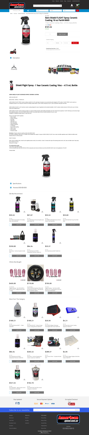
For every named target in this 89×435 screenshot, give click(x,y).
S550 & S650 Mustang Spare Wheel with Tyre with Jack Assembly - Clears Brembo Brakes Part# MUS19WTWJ (35, 289)
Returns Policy (43, 420)
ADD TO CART (62, 34)
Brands (61, 1)
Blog (65, 1)
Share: (48, 25)
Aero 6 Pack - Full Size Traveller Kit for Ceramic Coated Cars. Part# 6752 (34, 357)
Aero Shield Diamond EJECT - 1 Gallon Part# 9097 (16, 326)
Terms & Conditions (13, 428)
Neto (49, 433)
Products (16, 10)
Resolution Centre (12, 423)
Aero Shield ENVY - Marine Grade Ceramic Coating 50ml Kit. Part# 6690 (17, 388)
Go (77, 10)
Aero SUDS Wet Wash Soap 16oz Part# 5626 (70, 220)
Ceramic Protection (21, 13)
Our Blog (26, 420)
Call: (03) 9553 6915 (76, 1)
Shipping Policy (44, 425)
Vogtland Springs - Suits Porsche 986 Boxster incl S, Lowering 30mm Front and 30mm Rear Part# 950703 (53, 289)
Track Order (11, 420)
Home (53, 1)
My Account (11, 417)
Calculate (75, 43)
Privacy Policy (43, 417)
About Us (57, 1)
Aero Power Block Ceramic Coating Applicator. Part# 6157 (69, 326)
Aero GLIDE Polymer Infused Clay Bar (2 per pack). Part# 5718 (35, 220)
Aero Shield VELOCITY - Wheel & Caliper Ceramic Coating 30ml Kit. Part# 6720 (35, 326)
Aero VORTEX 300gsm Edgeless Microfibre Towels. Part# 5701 (71, 357)
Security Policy (43, 423)
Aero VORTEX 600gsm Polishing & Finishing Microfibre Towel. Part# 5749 (52, 326)
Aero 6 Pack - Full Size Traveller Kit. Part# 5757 (17, 251)
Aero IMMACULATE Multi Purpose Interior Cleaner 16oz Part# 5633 (53, 220)
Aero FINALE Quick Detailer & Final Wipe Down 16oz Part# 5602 (17, 220)
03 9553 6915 (14, 1)
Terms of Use (43, 428)
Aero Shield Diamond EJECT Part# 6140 (52, 251)
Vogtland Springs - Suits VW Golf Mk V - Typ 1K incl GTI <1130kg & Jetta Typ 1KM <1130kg (17, 289)
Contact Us (69, 1)
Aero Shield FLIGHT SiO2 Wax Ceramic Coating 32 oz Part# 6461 (34, 388)
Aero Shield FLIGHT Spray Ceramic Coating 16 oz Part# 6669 (37, 13)
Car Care (15, 13)
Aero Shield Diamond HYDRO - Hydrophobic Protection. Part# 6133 (34, 251)
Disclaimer (11, 425)
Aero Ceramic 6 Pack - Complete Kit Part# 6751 (53, 357)
